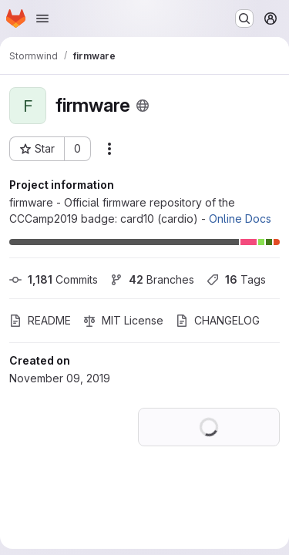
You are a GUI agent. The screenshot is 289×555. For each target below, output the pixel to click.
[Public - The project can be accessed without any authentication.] (142, 105)
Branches (152, 279)
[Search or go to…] (244, 18)
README (40, 320)
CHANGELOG (218, 320)
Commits (53, 279)
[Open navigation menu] (42, 18)
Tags (236, 279)
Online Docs (240, 218)
